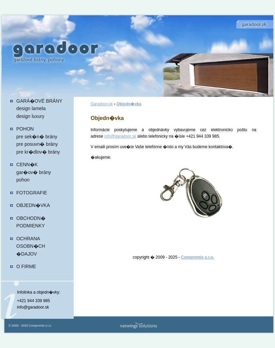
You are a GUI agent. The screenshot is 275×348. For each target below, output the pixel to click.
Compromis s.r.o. (197, 257)
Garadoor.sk (102, 104)
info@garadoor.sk (120, 136)
